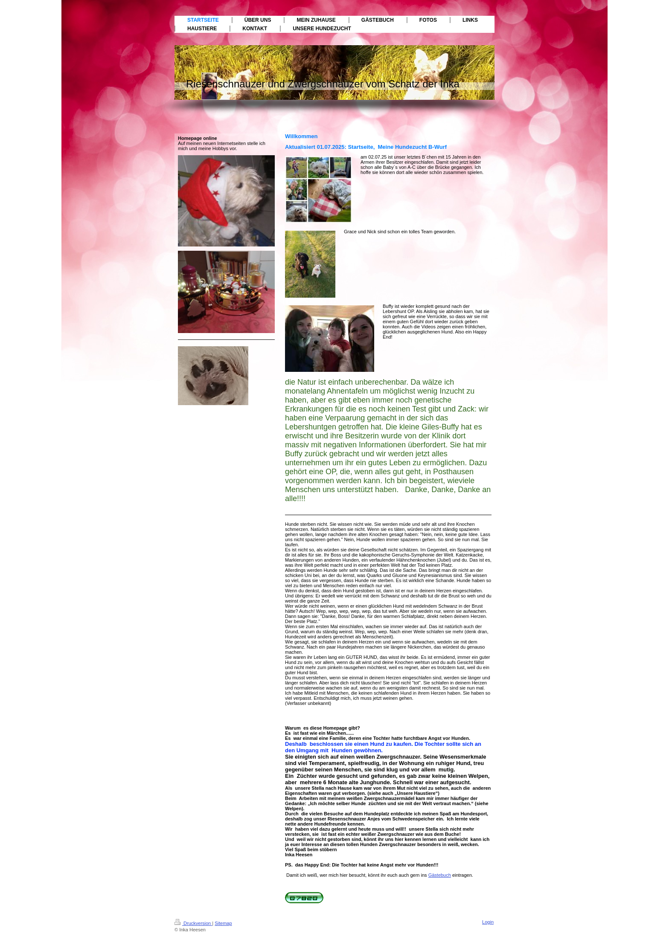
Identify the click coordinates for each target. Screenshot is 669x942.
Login (488, 922)
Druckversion (193, 923)
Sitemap (223, 923)
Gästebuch (439, 875)
